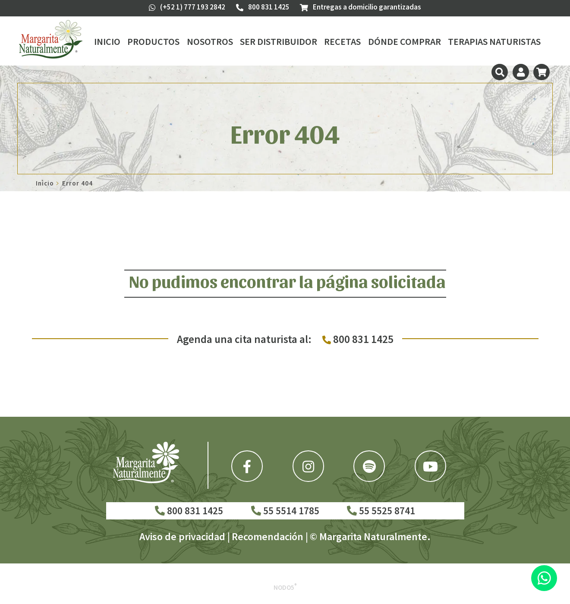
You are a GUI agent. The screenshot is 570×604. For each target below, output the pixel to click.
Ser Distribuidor (278, 41)
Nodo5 (285, 587)
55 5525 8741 (381, 510)
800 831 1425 (189, 510)
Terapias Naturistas (494, 41)
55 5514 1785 (285, 510)
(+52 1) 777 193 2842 (187, 7)
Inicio (107, 41)
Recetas (342, 41)
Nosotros (210, 41)
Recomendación (267, 536)
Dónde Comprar (404, 41)
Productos (153, 41)
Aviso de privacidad (182, 536)
